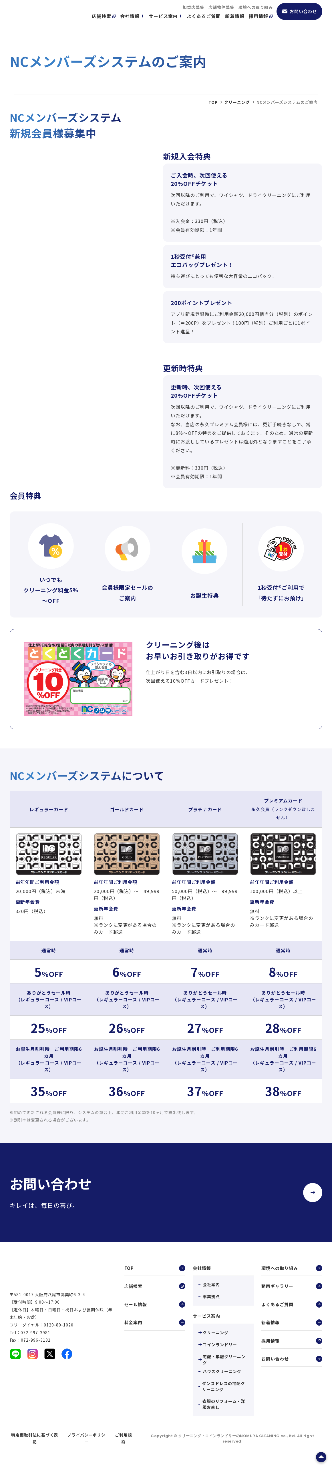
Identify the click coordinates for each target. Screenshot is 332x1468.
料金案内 (154, 1325)
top (213, 102)
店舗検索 (104, 23)
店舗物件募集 (221, 14)
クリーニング (237, 102)
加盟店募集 (193, 14)
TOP (154, 1268)
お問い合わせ (299, 18)
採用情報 (261, 23)
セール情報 (154, 1306)
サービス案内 (165, 23)
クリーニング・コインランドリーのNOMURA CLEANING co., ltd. (237, 1436)
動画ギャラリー (291, 1287)
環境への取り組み (255, 14)
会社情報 (132, 23)
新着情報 (234, 23)
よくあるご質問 (204, 23)
